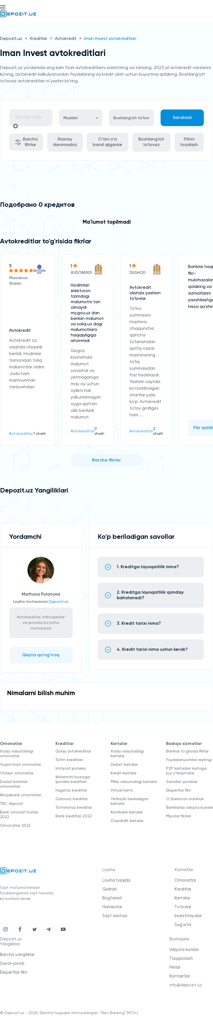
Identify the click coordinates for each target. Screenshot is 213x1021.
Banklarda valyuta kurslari (189, 808)
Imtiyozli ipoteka (70, 768)
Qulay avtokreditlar (73, 751)
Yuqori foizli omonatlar (20, 765)
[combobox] (80, 117)
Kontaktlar (179, 976)
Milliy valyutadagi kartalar (134, 782)
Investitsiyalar (188, 916)
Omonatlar (185, 880)
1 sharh (39, 434)
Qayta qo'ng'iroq (40, 655)
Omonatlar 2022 (15, 826)
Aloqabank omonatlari (20, 795)
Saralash (182, 118)
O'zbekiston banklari (185, 799)
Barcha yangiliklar (17, 955)
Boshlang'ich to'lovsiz (151, 142)
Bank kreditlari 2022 (73, 816)
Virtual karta (122, 790)
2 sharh (158, 431)
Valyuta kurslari (184, 950)
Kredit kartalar (123, 773)
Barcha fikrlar (106, 460)
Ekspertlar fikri (178, 790)
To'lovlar (182, 907)
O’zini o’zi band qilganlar (107, 142)
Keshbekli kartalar (127, 812)
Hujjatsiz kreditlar (71, 790)
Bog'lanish (112, 898)
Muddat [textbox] (71, 118)
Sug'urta (182, 925)
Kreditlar (38, 39)
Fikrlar (175, 967)
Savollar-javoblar (181, 782)
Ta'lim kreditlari (69, 760)
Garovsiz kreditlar (71, 799)
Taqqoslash (181, 958)
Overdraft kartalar (127, 821)
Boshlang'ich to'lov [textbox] (130, 118)
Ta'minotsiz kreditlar (73, 808)
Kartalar (182, 898)
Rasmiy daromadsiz (65, 142)
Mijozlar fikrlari (178, 816)
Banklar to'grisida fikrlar (187, 751)
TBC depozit (11, 804)
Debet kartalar (124, 765)
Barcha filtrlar (26, 142)
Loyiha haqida (116, 880)
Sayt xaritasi (114, 916)
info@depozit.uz (185, 985)
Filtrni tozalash (189, 142)
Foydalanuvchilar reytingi (189, 760)
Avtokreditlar (21, 434)
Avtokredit (66, 39)
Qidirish (109, 889)
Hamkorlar (112, 907)
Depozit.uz (11, 39)
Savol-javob (12, 963)
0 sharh (99, 431)
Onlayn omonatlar (17, 773)
